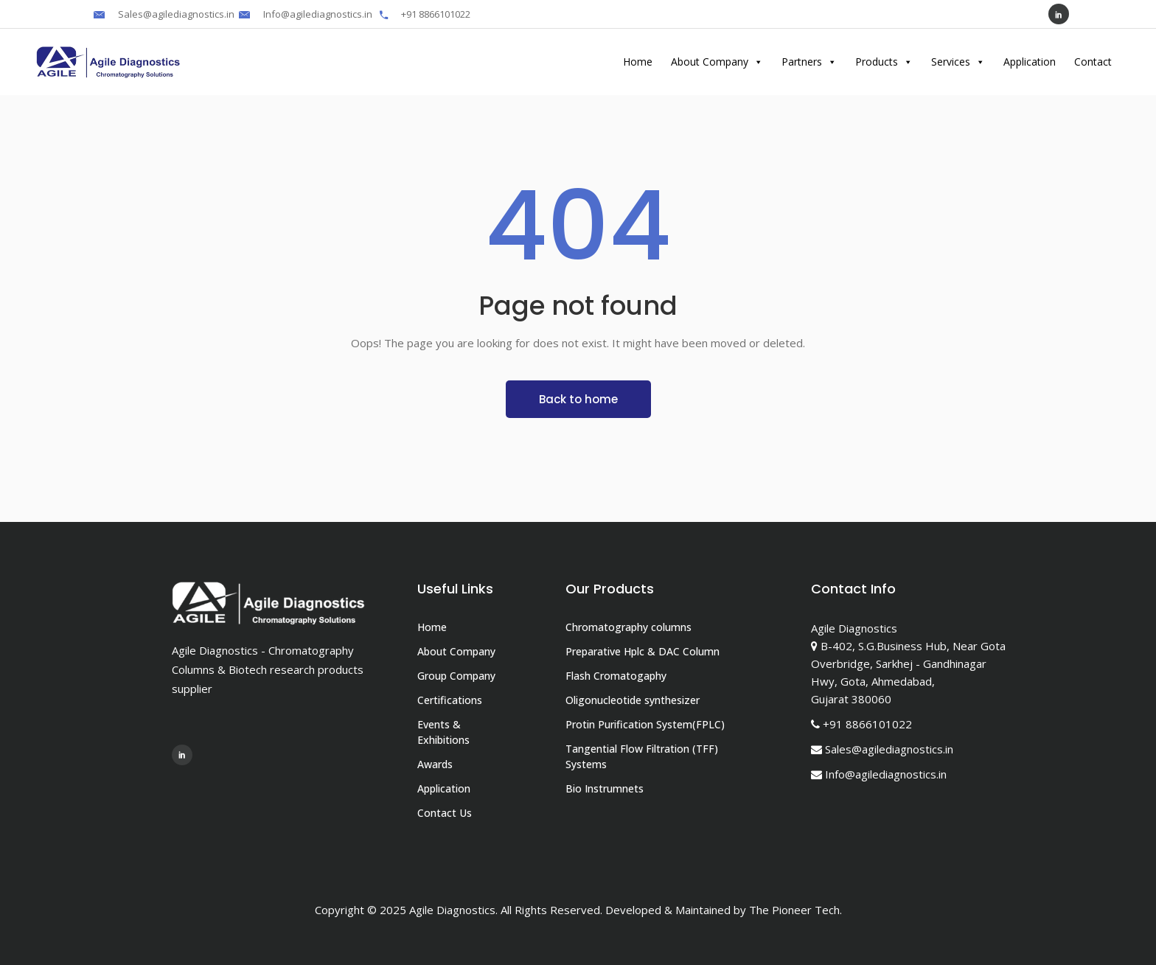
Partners (809, 62)
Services (958, 62)
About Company (717, 62)
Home (637, 62)
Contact (1093, 62)
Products (884, 62)
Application (1029, 62)
